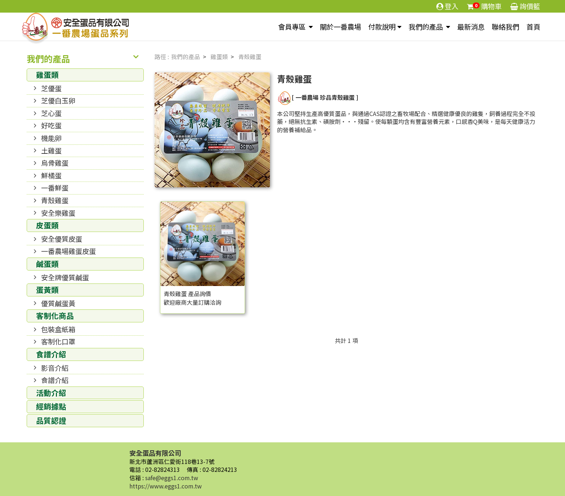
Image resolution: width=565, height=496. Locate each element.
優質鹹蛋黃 (58, 303)
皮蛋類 (47, 225)
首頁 (533, 27)
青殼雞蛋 (54, 200)
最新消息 (471, 27)
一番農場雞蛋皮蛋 (68, 251)
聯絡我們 (505, 27)
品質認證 (51, 420)
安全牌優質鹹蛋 (65, 277)
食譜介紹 (51, 354)
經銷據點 (51, 406)
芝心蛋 (51, 113)
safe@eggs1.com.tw (171, 477)
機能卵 (51, 138)
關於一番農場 (340, 27)
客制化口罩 (58, 341)
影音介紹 (54, 368)
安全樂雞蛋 (58, 213)
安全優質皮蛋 (61, 239)
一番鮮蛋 (54, 188)
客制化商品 (55, 315)
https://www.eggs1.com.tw (165, 486)
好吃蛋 (51, 125)
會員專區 (292, 27)
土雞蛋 (51, 151)
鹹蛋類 (47, 263)
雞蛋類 (47, 74)
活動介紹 (51, 392)
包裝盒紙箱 (58, 329)
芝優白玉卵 (58, 100)
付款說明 (382, 27)
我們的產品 (426, 27)
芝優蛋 (51, 88)
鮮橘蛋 (51, 175)
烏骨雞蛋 (54, 163)
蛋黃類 (47, 289)
